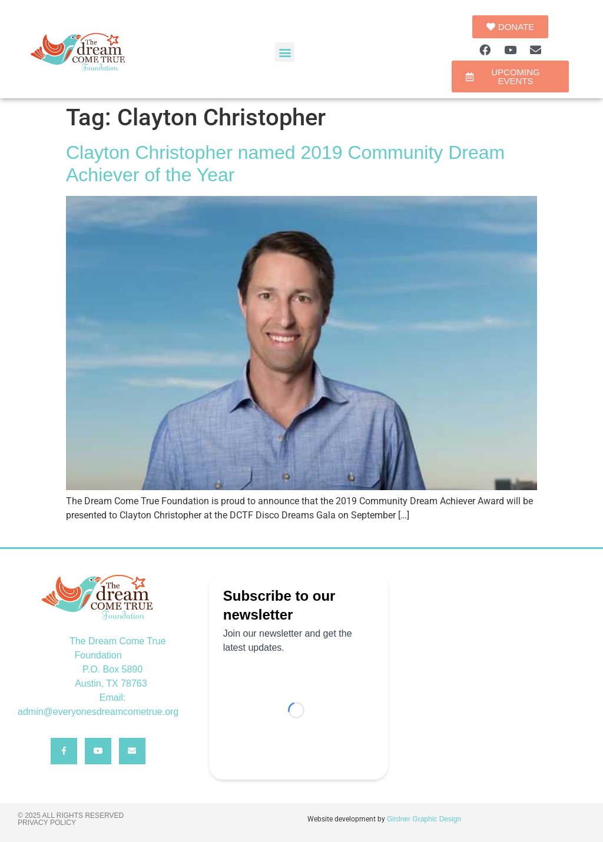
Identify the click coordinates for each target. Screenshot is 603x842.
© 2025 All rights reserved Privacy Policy (71, 819)
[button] (284, 52)
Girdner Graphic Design (424, 819)
